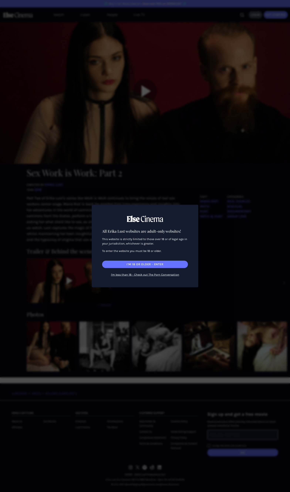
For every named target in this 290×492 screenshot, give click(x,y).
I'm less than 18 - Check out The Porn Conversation (145, 274)
